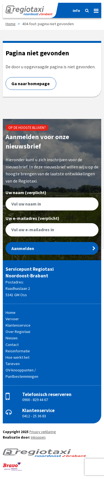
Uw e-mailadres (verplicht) (52, 226)
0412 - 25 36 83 (34, 415)
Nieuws (12, 337)
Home (11, 23)
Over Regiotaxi (18, 331)
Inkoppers (38, 437)
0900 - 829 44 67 (35, 399)
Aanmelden (53, 248)
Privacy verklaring (42, 431)
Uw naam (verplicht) (52, 200)
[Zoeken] (85, 10)
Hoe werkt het (17, 357)
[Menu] (94, 9)
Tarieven (13, 363)
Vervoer (12, 318)
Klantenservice (18, 325)
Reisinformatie (18, 350)
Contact (12, 344)
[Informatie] (75, 10)
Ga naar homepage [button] (30, 83)
